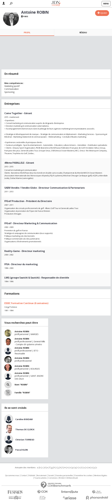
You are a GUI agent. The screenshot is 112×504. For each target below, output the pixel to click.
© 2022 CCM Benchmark (68, 478)
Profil (27, 32)
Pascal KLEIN (21, 449)
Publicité (32, 476)
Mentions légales (100, 476)
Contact (24, 476)
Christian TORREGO (24, 439)
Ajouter (103, 12)
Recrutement (42, 476)
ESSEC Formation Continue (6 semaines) (26, 303)
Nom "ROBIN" (21, 384)
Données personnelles (64, 476)
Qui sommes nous (12, 476)
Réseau (83, 32)
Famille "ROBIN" (22, 392)
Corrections (52, 478)
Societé (51, 476)
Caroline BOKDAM (24, 419)
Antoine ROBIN (22, 331)
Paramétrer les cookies (83, 476)
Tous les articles (40, 478)
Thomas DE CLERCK (24, 429)
